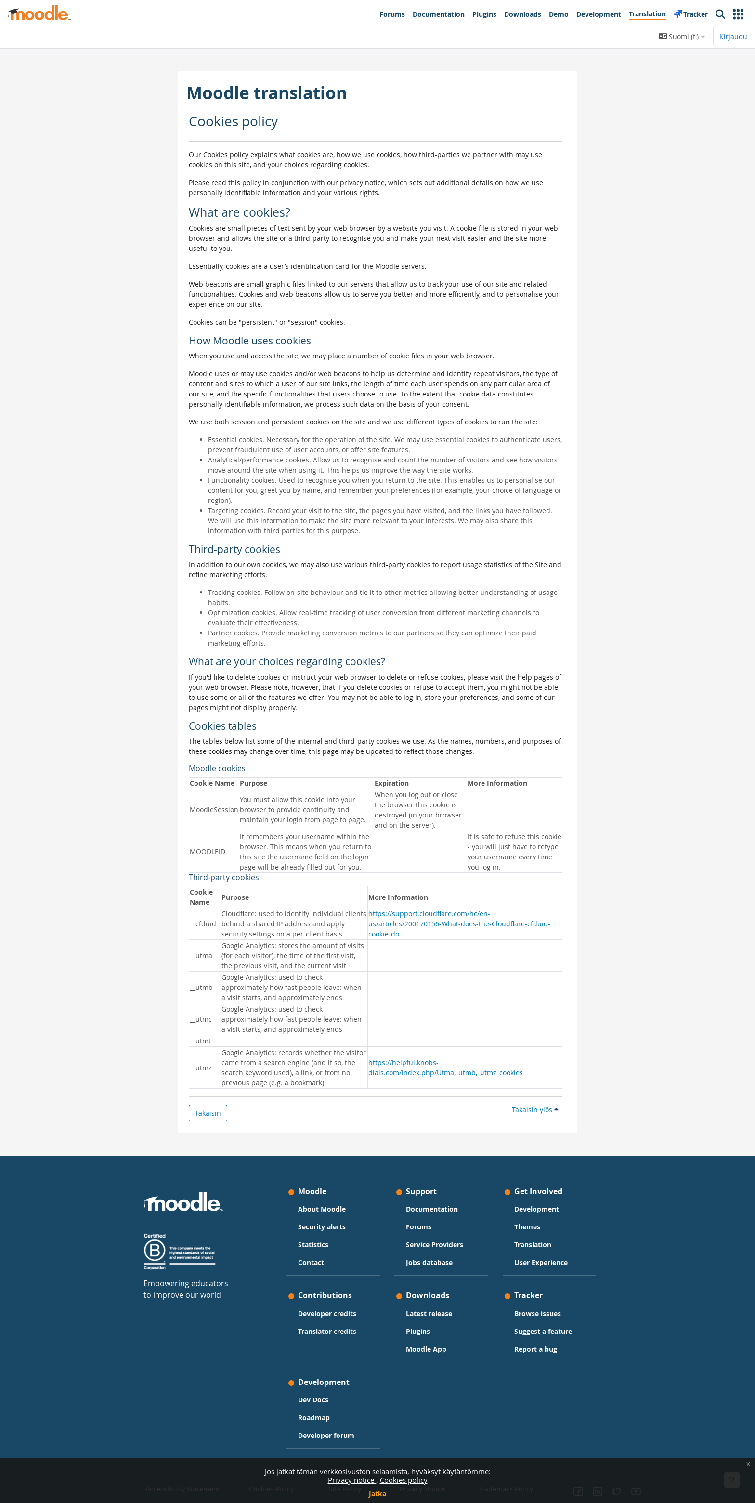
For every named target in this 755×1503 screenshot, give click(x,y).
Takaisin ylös (535, 1109)
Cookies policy (404, 1480)
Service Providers (434, 1244)
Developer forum (326, 1435)
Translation (532, 1244)
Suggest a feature (543, 1331)
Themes (527, 1226)
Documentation (432, 1208)
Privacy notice (352, 1480)
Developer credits (327, 1313)
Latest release (429, 1313)
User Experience (541, 1262)
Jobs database (429, 1262)
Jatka (377, 1493)
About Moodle (322, 1208)
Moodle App (426, 1349)
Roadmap (314, 1417)
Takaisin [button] (208, 1113)
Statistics (313, 1244)
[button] (738, 14)
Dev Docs (313, 1399)
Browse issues (537, 1313)
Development (536, 1208)
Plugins (418, 1331)
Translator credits (327, 1331)
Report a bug (535, 1349)
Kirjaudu (733, 36)
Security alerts (322, 1226)
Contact (311, 1262)
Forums (418, 1226)
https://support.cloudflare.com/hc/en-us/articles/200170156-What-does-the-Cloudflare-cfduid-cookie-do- (459, 923)
